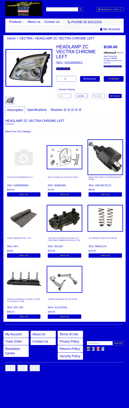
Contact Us (52, 22)
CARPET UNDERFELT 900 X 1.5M (19, 238)
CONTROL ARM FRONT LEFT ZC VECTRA (62, 299)
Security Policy (70, 356)
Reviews (66, 110)
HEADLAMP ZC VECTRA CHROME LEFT (64, 38)
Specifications (37, 110)
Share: (63, 69)
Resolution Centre (12, 351)
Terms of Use (69, 334)
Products (16, 22)
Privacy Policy (69, 341)
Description (15, 110)
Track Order (13, 341)
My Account (13, 334)
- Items (108, 9)
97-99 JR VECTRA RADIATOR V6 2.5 (20, 177)
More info (113, 53)
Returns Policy (70, 348)
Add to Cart (23, 194)
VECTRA (26, 38)
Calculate (115, 96)
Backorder (90, 79)
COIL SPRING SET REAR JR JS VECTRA (103, 238)
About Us (33, 22)
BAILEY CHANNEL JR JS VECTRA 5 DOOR (63, 177)
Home (11, 38)
